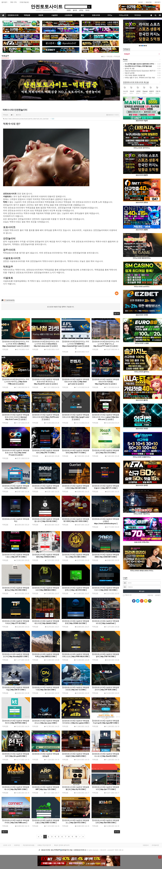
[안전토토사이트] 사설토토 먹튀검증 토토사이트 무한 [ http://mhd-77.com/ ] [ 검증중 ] (15, 452)
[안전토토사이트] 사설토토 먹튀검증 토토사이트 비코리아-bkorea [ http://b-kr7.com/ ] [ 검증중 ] (15, 417)
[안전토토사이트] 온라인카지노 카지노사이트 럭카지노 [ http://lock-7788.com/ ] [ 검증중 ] (15, 381)
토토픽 (40, 15)
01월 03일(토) (24, 2)
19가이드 (55, 10)
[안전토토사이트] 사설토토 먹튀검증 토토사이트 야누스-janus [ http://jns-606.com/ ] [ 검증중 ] (105, 417)
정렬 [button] (117, 832)
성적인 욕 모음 (128, 68)
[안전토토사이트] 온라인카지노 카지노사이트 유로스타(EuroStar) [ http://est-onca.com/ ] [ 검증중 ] (45, 344)
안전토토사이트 (47, 6)
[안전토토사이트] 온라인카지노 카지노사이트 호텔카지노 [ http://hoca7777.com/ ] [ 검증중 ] (105, 344)
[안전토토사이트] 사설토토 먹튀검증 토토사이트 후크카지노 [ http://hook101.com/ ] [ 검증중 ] (45, 381)
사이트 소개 (7, 845)
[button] (117, 313)
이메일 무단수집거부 (44, 845)
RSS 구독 (13, 2)
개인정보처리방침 (28, 845)
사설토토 (54, 15)
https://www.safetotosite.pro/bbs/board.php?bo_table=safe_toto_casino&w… (28, 119)
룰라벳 (75, 10)
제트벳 (87, 10)
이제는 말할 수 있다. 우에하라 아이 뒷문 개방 (139, 78)
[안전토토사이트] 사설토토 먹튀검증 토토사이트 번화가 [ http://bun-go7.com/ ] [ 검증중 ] (75, 381)
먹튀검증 (27, 15)
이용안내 (146, 845)
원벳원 (81, 10)
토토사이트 (96, 15)
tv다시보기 (38, 10)
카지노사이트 (123, 15)
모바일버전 (155, 845)
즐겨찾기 (4, 2)
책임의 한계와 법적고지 (61, 845)
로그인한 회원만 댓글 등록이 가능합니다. (60, 307)
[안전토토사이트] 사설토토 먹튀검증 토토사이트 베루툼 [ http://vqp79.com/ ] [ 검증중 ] (105, 381)
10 (76, 836)
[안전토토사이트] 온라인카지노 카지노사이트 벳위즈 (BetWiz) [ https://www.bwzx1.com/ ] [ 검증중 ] (15, 344)
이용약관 (17, 845)
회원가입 (149, 2)
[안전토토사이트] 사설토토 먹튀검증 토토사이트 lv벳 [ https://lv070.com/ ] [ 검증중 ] (45, 417)
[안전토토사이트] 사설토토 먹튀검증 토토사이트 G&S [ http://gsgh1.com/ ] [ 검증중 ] (75, 417)
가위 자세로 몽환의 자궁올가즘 (134, 75)
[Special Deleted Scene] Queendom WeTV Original (141, 71)
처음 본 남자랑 (128, 73)
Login (141, 591)
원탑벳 (69, 10)
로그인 (140, 2)
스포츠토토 (68, 15)
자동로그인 (127, 595)
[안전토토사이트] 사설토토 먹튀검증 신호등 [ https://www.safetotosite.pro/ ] (105, 521)
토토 (82, 15)
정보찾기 (157, 2)
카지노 (110, 15)
